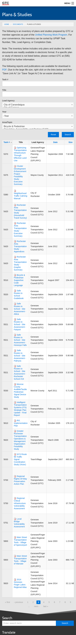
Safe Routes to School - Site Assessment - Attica (20, 308)
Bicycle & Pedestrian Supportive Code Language (19, 280)
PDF (4, 69)
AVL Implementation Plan (21, 423)
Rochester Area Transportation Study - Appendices (20, 246)
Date (55, 142)
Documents (18, 24)
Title (4, 90)
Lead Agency (8, 100)
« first (7, 602)
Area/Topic (7, 122)
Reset (53, 134)
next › (36, 606)
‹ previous (18, 602)
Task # (5, 79)
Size (71, 142)
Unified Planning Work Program (51, 35)
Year (4, 112)
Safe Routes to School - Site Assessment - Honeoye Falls (20, 340)
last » (45, 606)
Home (6, 24)
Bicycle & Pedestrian (38, 126)
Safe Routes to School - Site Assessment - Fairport (20, 324)
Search (68, 134)
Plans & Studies (34, 24)
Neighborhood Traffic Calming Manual (20, 196)
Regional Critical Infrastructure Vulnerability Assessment (20, 503)
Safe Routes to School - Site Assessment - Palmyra (20, 355)
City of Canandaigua (38, 104)
